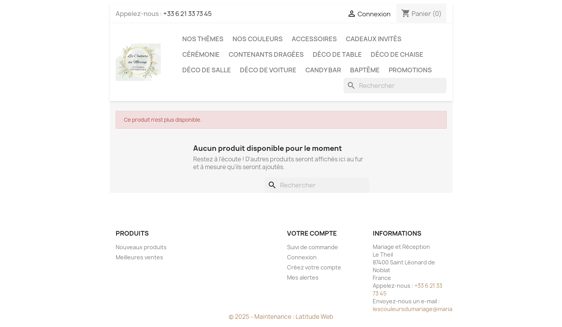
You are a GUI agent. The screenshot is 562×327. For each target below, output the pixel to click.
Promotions (410, 70)
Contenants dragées (266, 54)
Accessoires (314, 39)
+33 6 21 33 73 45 (187, 13)
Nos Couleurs (258, 39)
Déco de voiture (268, 70)
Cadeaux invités (374, 39)
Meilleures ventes (139, 257)
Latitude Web (314, 317)
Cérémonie (201, 54)
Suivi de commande (312, 247)
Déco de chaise (397, 54)
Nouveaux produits (141, 247)
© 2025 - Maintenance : (262, 317)
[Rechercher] (395, 85)
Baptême (365, 70)
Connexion (302, 257)
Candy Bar (323, 70)
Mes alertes (303, 277)
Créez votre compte (314, 267)
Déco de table (337, 54)
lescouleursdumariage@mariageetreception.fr (435, 309)
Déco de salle (206, 70)
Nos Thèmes (203, 39)
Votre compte (312, 233)
